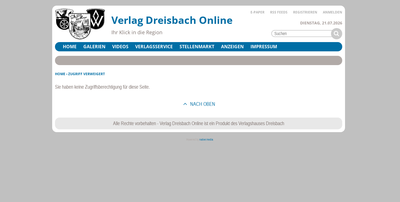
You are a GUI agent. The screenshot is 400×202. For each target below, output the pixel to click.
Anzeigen (232, 46)
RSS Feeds (279, 12)
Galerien (94, 46)
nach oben (202, 104)
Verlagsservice (154, 46)
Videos (120, 46)
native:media (206, 139)
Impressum (263, 46)
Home (70, 46)
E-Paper (257, 12)
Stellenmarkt (197, 46)
